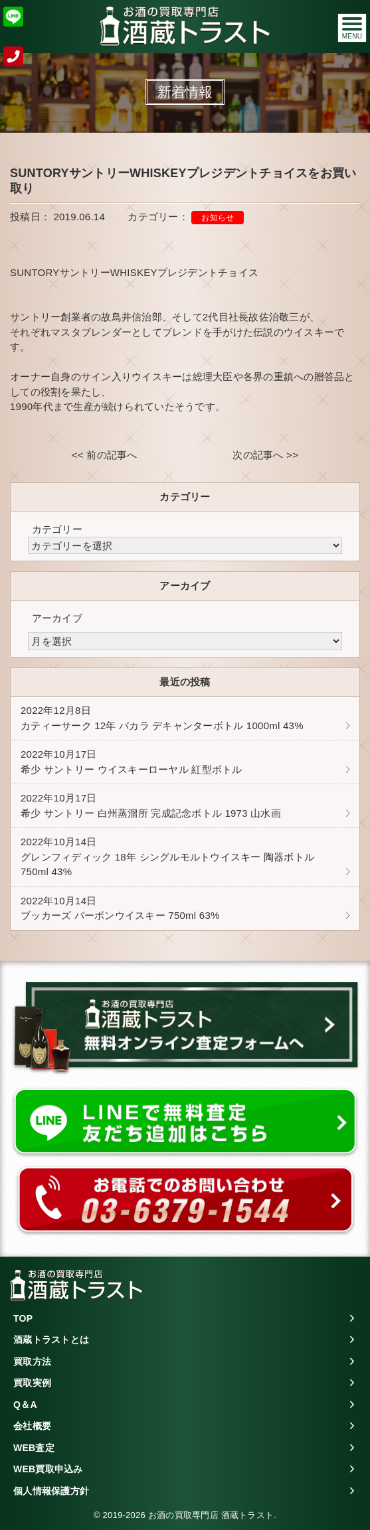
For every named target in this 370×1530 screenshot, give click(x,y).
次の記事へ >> (265, 454)
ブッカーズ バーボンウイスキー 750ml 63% (120, 908)
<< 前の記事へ (105, 454)
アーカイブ (57, 618)
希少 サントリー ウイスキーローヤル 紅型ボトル (131, 761)
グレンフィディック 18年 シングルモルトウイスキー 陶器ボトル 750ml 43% (172, 856)
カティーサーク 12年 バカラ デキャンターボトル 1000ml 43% (162, 718)
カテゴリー (57, 529)
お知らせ (217, 217)
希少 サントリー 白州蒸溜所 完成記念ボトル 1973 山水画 (151, 805)
